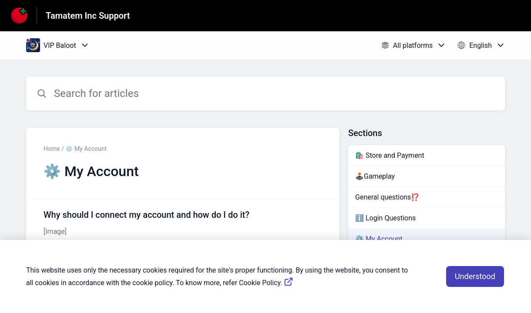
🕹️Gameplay (375, 176)
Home (52, 148)
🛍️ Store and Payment (389, 155)
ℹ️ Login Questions (385, 218)
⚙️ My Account (379, 239)
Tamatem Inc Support (88, 15)
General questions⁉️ (387, 197)
